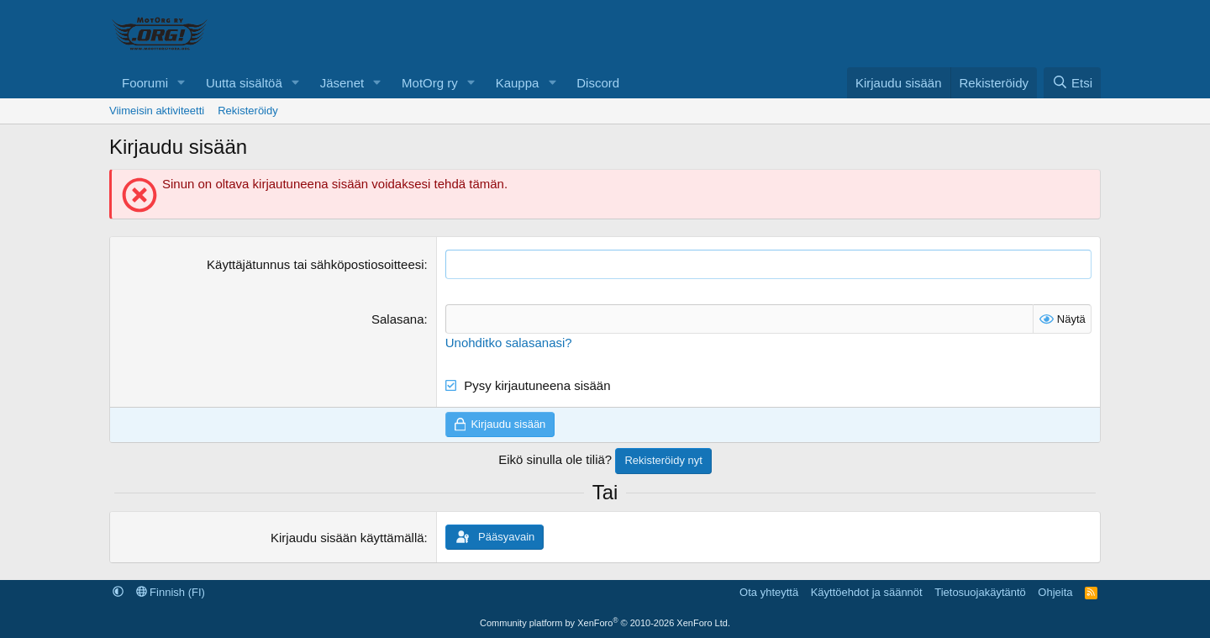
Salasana (397, 319)
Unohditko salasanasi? (508, 342)
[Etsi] (1072, 82)
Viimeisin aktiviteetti (156, 110)
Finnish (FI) (170, 592)
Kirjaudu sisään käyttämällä (347, 537)
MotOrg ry (430, 83)
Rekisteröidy (248, 110)
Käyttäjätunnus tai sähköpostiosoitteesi (315, 264)
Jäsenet (342, 83)
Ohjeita (1055, 592)
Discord (597, 83)
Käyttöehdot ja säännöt (867, 592)
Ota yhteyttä (768, 592)
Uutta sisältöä (244, 83)
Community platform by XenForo (605, 623)
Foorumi (145, 83)
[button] (181, 82)
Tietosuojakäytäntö (980, 592)
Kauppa (517, 83)
